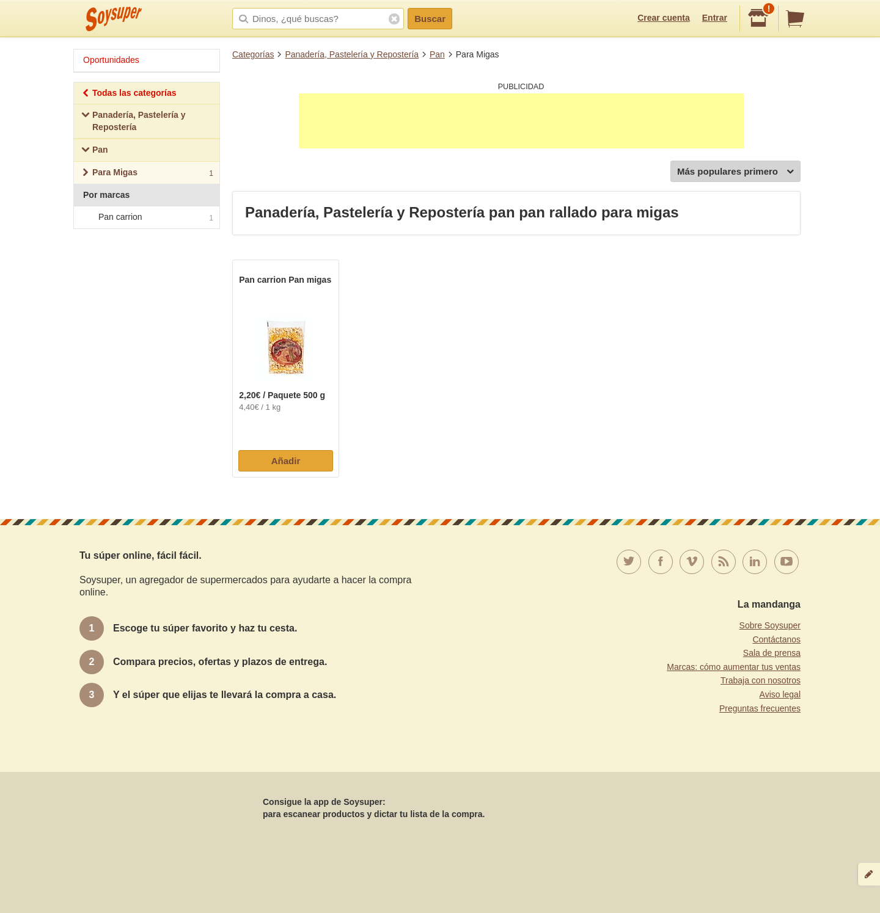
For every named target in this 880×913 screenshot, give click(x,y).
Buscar (430, 18)
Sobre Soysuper (770, 625)
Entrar (714, 18)
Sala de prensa (772, 653)
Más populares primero (735, 172)
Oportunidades (111, 60)
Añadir (286, 461)
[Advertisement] (521, 120)
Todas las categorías (128, 94)
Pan (437, 54)
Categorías (253, 54)
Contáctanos (776, 639)
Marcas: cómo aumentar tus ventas (734, 667)
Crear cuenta (663, 18)
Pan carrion (146, 217)
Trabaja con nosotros (761, 680)
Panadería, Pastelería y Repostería (352, 54)
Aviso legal (780, 694)
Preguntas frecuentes (760, 708)
